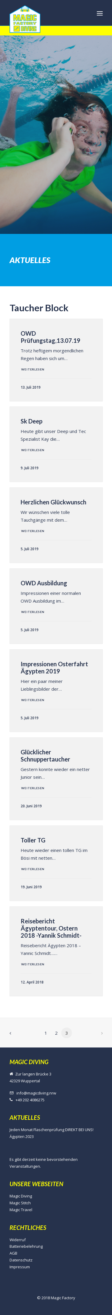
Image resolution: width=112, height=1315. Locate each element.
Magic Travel (21, 1209)
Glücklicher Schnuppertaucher (45, 755)
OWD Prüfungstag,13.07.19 (50, 337)
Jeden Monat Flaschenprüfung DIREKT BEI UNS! (51, 1129)
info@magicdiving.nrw (36, 1093)
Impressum (20, 1266)
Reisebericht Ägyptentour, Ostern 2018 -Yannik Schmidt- (51, 928)
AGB (13, 1253)
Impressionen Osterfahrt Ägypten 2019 (54, 667)
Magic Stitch (20, 1202)
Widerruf (18, 1239)
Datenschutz (21, 1260)
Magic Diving (21, 1196)
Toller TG (33, 840)
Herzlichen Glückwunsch (53, 502)
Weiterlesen (32, 369)
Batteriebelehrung (26, 1246)
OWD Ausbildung (44, 583)
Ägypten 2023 (22, 1136)
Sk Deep (31, 421)
